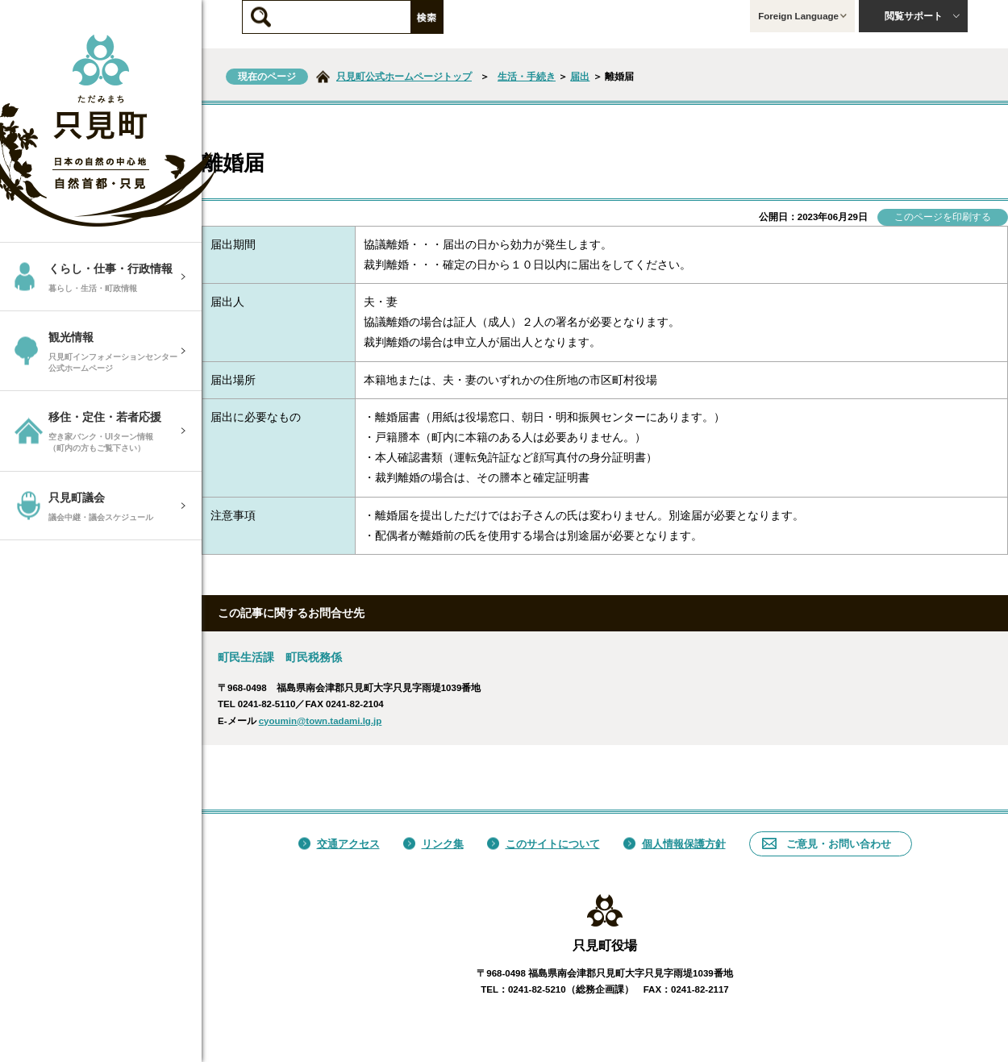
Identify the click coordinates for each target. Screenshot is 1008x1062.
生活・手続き (527, 76)
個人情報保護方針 (674, 844)
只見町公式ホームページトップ (404, 76)
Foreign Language (802, 16)
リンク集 (433, 844)
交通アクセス (339, 844)
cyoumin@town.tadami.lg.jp (320, 721)
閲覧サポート (922, 16)
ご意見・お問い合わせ (826, 844)
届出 (579, 76)
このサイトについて (543, 844)
